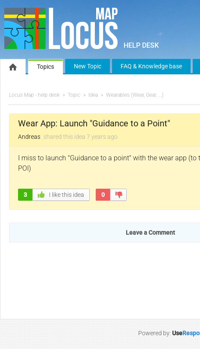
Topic (74, 95)
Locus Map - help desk (34, 95)
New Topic (87, 66)
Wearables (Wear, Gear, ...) (135, 95)
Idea (93, 95)
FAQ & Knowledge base (151, 66)
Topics (45, 66)
